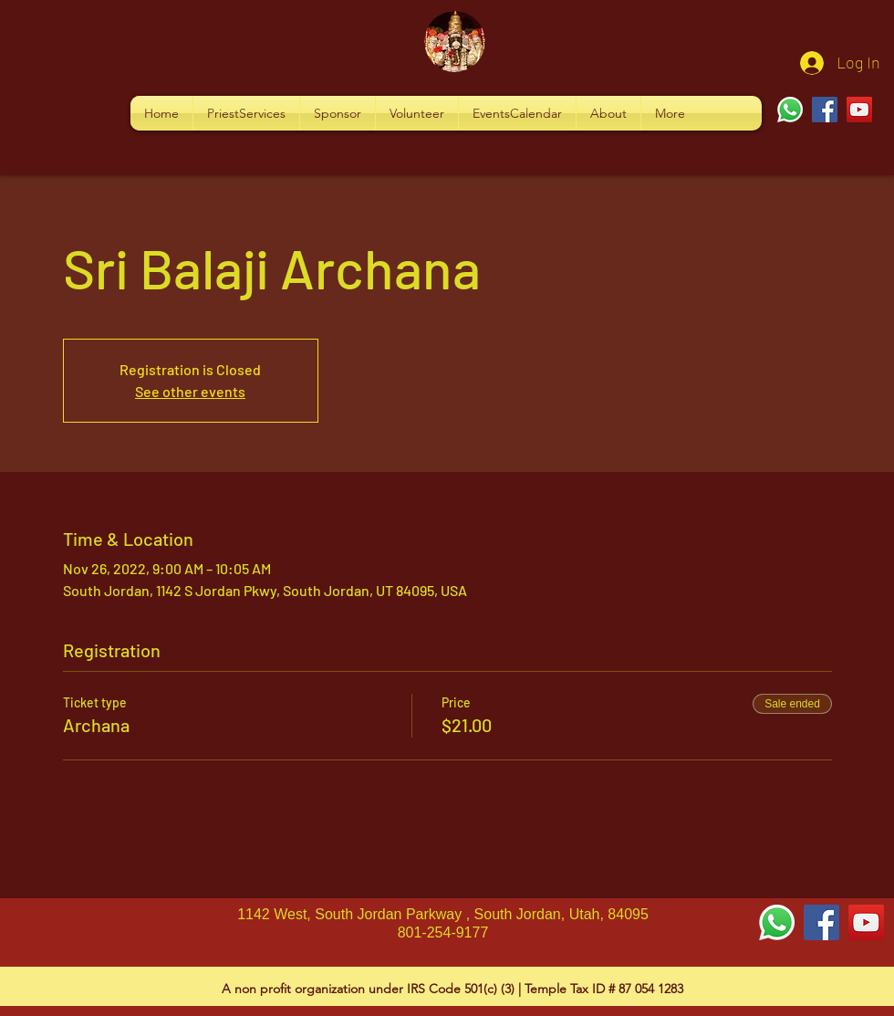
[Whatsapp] (790, 109)
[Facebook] (824, 109)
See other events (190, 391)
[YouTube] (859, 109)
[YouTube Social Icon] (866, 922)
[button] (246, 113)
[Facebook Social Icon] (821, 922)
